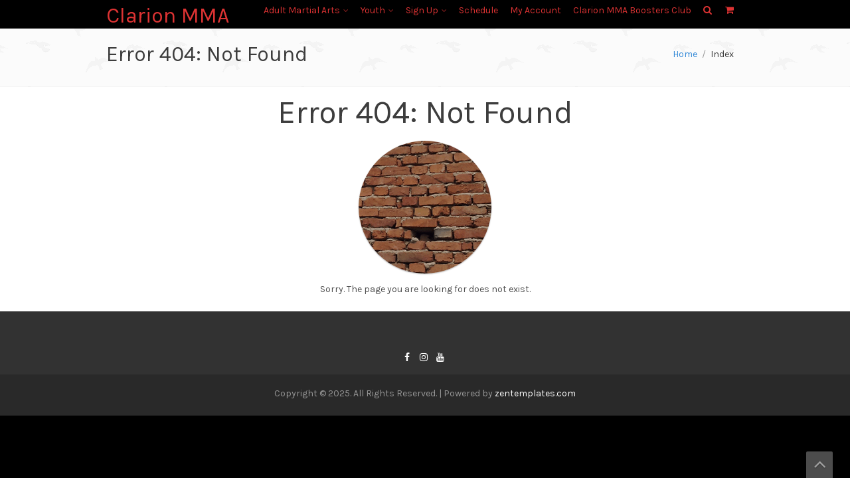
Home (685, 54)
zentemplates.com (535, 393)
